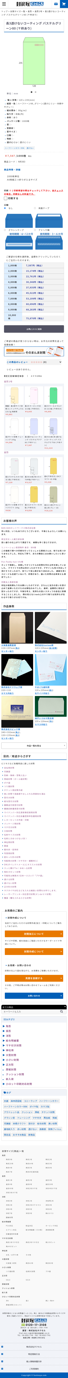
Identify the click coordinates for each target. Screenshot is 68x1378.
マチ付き (37, 1117)
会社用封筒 (9, 767)
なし (11, 208)
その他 (28, 1255)
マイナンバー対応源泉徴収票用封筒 (20, 812)
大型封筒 (8, 831)
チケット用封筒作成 (13, 790)
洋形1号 (29, 1201)
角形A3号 (29, 1263)
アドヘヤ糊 (43, 230)
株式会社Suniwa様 (44, 645)
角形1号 (29, 1159)
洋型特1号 (50, 1201)
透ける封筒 (9, 879)
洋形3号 (49, 1205)
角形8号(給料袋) (32, 1172)
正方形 (10, 1064)
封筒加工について (34, 933)
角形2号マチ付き (32, 1242)
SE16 (28, 1280)
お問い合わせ (34, 995)
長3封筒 (53, 648)
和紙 (55, 1117)
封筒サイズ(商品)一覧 (13, 1151)
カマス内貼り (7, 693)
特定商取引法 (34, 1354)
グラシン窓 (9, 1117)
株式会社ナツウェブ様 (11, 687)
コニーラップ (30, 1100)
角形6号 (49, 1167)
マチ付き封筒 (10, 827)
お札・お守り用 (12, 1255)
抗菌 (6, 1100)
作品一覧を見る (34, 745)
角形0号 (9, 1159)
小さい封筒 (12, 1059)
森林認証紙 (16, 1100)
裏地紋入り (9, 1129)
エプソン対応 (11, 1230)
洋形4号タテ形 (51, 1188)
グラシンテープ (16, 230)
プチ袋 (48, 1271)
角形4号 (9, 1167)
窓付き (31, 1123)
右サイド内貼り (42, 693)
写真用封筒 (9, 853)
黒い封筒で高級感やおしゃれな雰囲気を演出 (24, 793)
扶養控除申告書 (12, 1234)
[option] (34, 61)
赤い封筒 (21, 1129)
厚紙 (37, 1112)
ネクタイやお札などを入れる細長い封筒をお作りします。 (30, 890)
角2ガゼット (51, 1242)
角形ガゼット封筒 (12, 872)
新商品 (31, 1134)
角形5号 (29, 1167)
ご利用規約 (34, 1368)
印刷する (13, 198)
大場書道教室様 (8, 645)
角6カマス (50, 1213)
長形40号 (9, 1188)
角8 (17, 648)
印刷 (6, 190)
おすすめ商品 (19, 1134)
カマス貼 (45, 1106)
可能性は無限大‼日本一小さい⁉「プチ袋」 (24, 875)
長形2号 (29, 1180)
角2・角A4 (50, 1300)
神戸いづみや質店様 (44, 718)
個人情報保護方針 (34, 1361)
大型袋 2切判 (11, 1263)
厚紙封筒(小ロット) (14, 1305)
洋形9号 (29, 1213)
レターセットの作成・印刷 (16, 820)
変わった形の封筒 (12, 857)
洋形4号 (9, 1209)
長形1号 (9, 1180)
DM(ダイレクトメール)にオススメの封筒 (23, 864)
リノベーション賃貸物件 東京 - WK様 (18, 547)
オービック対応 (52, 1225)
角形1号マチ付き (12, 1242)
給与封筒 (41, 1123)
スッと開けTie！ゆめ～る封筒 (18, 868)
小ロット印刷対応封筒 (19, 1084)
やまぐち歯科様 (42, 687)
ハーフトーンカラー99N (14, 148)
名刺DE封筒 (30, 1271)
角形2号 (49, 1159)
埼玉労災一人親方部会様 (12, 539)
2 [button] (36, 92)
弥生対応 (29, 1225)
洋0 (51, 721)
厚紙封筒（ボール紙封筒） (16, 779)
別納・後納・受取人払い (15, 775)
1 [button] (32, 92)
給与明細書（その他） (34, 1230)
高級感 (42, 1129)
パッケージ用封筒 (12, 823)
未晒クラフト (19, 1123)
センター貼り (7, 651)
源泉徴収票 (50, 1230)
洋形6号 (49, 1209)
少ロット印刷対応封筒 (11, 1296)
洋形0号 (9, 1201)
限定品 (7, 1134)
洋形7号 (9, 1213)
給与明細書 (12, 1040)
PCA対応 (9, 1225)
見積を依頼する (34, 978)
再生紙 (47, 1117)
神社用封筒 (9, 842)
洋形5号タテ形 (12, 1192)
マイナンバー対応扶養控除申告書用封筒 (22, 816)
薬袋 (6, 845)
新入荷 (10, 1079)
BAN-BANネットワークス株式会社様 (18, 528)
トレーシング (23, 1117)
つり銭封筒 (9, 786)
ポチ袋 (7, 782)
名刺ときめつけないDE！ (15, 838)
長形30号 (49, 1184)
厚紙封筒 (11, 1069)
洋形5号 (29, 1209)
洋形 (8, 1035)
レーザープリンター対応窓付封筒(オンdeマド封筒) (28, 894)
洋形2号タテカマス (33, 1205)
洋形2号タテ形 (31, 1188)
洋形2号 (9, 1205)
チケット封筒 (48, 1112)
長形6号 (29, 1184)
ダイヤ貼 (34, 1106)
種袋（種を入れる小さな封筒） (18, 898)
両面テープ (43, 208)
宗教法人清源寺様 (9, 582)
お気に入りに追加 (34, 329)
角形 (8, 1026)
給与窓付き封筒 (11, 801)
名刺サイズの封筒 (12, 834)
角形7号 (9, 1172)
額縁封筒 (9, 1217)
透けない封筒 (10, 883)
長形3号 (8, 381)
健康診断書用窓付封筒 (14, 808)
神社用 (10, 1050)
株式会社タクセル (34, 1346)
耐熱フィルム (54, 1129)
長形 (6, 452)
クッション (27, 1112)
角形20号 (9, 1163)
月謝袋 (7, 771)
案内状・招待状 (11, 849)
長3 (51, 690)
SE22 (8, 1280)
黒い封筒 (52, 1123)
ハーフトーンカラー (49, 1100)
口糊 (6, 204)
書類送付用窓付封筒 (13, 805)
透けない (30, 148)
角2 (17, 732)
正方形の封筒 (10, 886)
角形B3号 (49, 1263)
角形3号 (49, 1163)
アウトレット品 (11, 1112)
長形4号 (9, 1184)
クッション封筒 (15, 1074)
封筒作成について (34, 951)
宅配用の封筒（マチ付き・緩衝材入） (21, 860)
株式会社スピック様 (10, 729)
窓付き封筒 (9, 797)
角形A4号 (29, 1163)
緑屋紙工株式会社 (38, 1337)
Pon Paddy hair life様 (12, 561)
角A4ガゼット (11, 1246)
